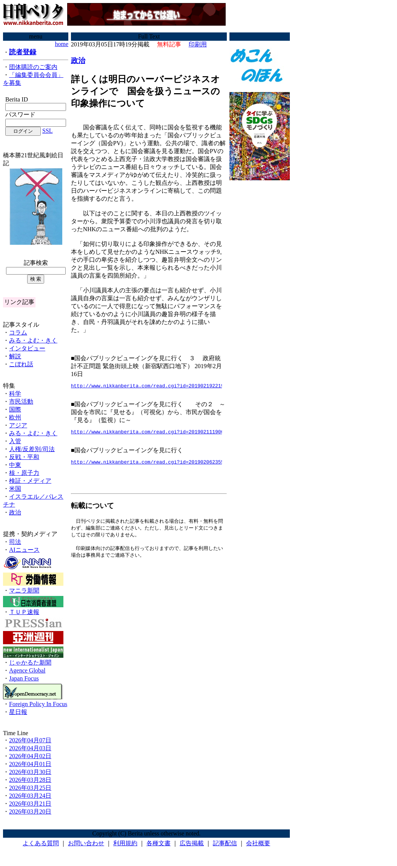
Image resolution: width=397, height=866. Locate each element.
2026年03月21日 (30, 803)
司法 (15, 542)
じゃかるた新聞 (30, 662)
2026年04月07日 (30, 740)
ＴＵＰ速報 (24, 612)
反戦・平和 (24, 457)
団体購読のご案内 (33, 67)
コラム (18, 332)
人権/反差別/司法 (32, 449)
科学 (15, 393)
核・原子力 (24, 473)
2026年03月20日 (30, 811)
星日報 (18, 712)
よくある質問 (41, 843)
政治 (15, 512)
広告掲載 (192, 843)
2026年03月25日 (30, 788)
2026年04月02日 (30, 756)
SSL (47, 130)
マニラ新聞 (24, 590)
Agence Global (27, 670)
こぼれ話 (21, 364)
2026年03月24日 (30, 795)
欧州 (15, 417)
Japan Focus (24, 678)
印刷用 (198, 44)
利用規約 (125, 843)
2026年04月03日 (30, 748)
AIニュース (24, 550)
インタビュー (27, 348)
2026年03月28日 (30, 780)
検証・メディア (30, 481)
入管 (15, 441)
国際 (15, 409)
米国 (15, 488)
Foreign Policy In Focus (38, 704)
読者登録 (22, 52)
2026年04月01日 (30, 764)
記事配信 (225, 843)
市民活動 (21, 401)
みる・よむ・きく (33, 340)
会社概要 (258, 843)
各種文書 (158, 843)
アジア (18, 425)
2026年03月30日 (30, 772)
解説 (15, 356)
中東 (15, 465)
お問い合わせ (86, 843)
